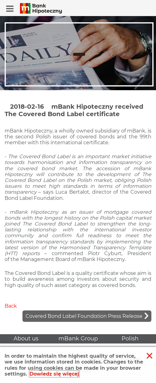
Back (11, 306)
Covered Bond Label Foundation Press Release (84, 316)
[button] (10, 8)
